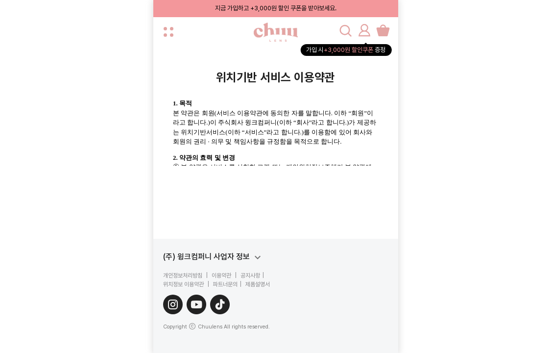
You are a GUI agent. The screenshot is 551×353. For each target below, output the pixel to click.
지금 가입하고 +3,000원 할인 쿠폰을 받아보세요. (275, 8)
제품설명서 (257, 284)
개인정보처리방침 (183, 275)
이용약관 (221, 275)
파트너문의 (225, 284)
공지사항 (249, 275)
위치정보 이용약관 (184, 284)
